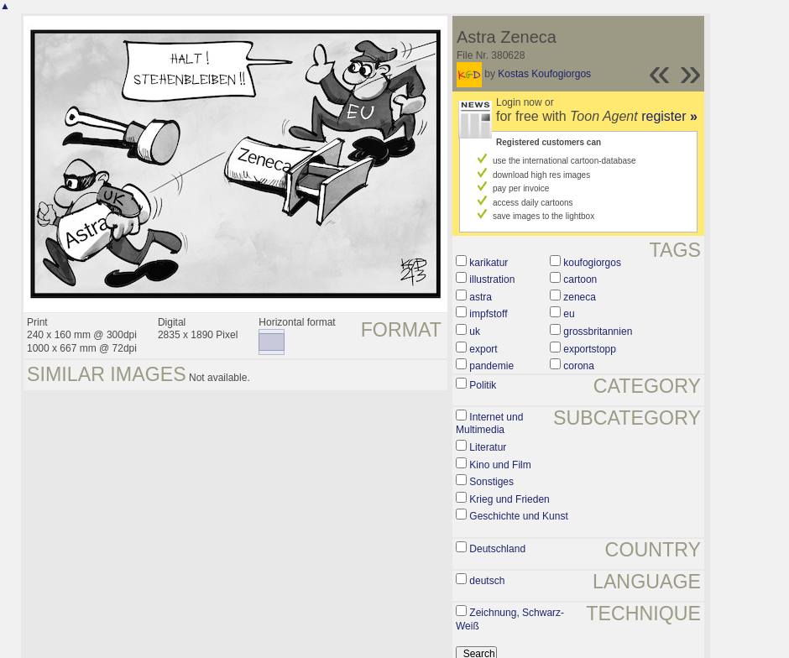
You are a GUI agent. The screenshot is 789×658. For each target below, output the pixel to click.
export (483, 349)
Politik (482, 385)
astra (480, 297)
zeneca (579, 297)
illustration (492, 279)
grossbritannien (597, 331)
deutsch (486, 581)
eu (568, 314)
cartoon (580, 279)
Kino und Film (499, 465)
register (669, 116)
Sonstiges (491, 482)
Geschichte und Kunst (518, 516)
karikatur (488, 263)
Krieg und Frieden (509, 499)
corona (578, 366)
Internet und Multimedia (489, 423)
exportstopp (589, 349)
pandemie (491, 366)
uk (474, 331)
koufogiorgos (592, 263)
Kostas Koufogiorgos (544, 74)
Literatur (487, 447)
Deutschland (497, 549)
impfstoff (488, 314)
